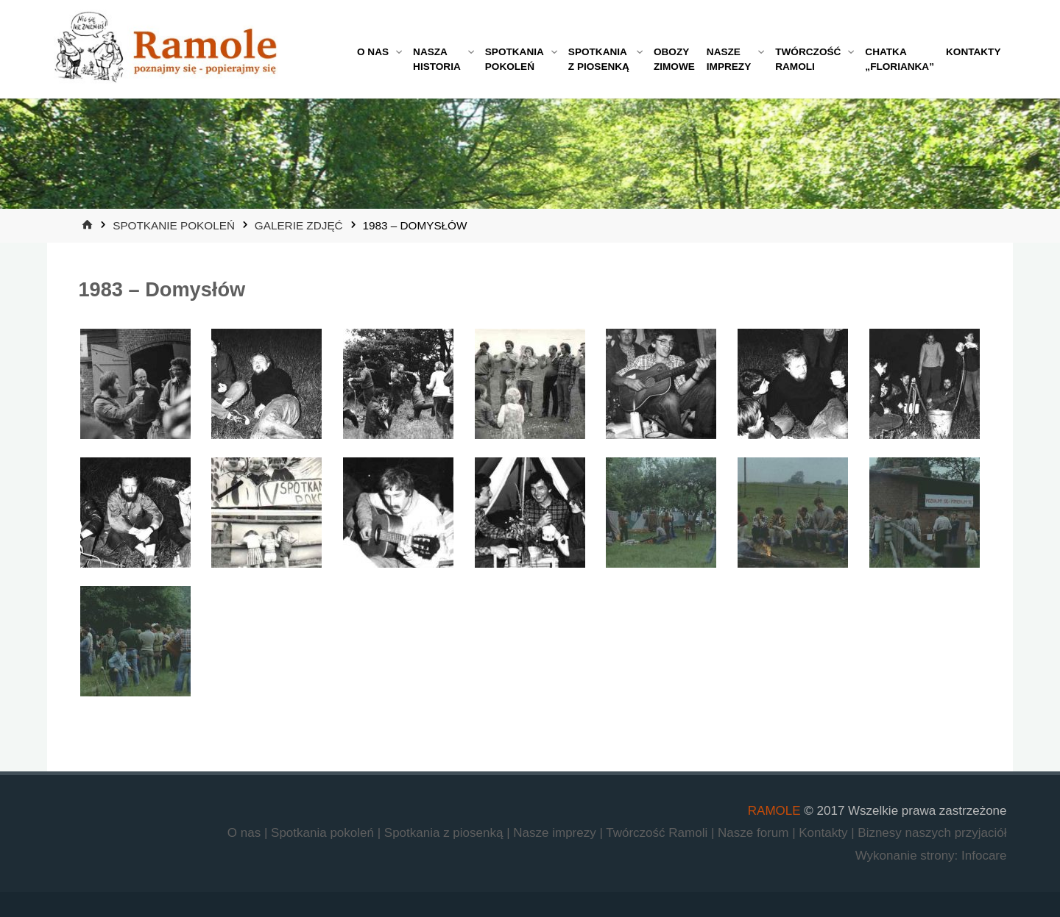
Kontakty (825, 833)
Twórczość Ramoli (658, 833)
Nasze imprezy (556, 833)
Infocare (983, 856)
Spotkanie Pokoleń (174, 225)
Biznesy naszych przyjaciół (932, 833)
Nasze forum (755, 833)
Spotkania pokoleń (324, 833)
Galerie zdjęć (299, 225)
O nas (245, 833)
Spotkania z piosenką (445, 833)
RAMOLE (774, 811)
